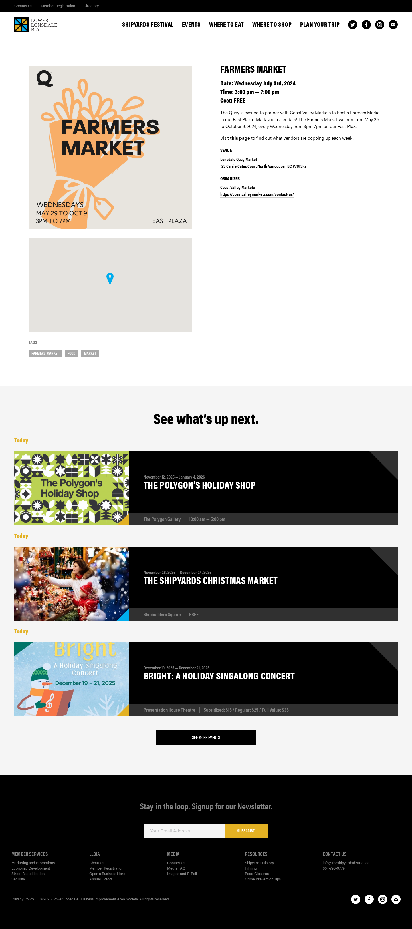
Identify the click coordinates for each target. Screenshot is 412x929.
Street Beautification (28, 873)
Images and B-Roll (182, 873)
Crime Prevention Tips (263, 879)
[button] (110, 279)
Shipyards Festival (147, 24)
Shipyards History (259, 862)
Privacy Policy (22, 899)
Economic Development (30, 868)
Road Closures (257, 873)
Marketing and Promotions (33, 862)
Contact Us (23, 5)
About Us (96, 862)
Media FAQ (176, 868)
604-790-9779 (334, 868)
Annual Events (100, 879)
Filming (251, 868)
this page (240, 138)
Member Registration (58, 5)
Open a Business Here (107, 873)
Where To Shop (272, 24)
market (90, 353)
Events (191, 24)
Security (18, 879)
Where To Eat (226, 24)
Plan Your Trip (320, 24)
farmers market (45, 353)
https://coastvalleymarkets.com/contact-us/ (257, 194)
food (72, 353)
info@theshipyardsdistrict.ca (346, 862)
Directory (91, 5)
